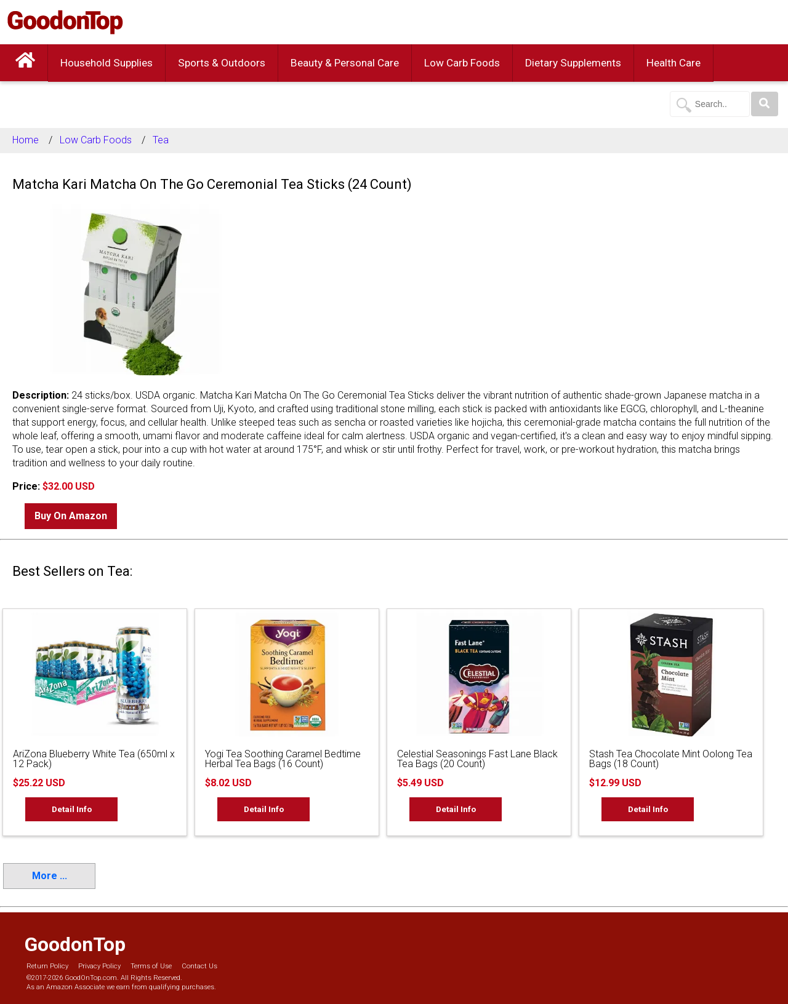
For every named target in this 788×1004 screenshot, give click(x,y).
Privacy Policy (99, 966)
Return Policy (47, 966)
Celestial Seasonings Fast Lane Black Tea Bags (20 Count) (477, 759)
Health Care (673, 63)
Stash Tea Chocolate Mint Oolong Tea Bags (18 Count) (670, 759)
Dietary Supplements (573, 63)
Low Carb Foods (462, 63)
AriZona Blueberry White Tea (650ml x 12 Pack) (94, 759)
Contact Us (199, 966)
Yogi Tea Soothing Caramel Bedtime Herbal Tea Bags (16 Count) (283, 759)
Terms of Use (151, 966)
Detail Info (72, 809)
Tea (161, 140)
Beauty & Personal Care (345, 63)
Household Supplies (106, 63)
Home (25, 140)
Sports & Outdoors (221, 63)
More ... (49, 876)
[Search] (764, 104)
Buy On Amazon (70, 516)
